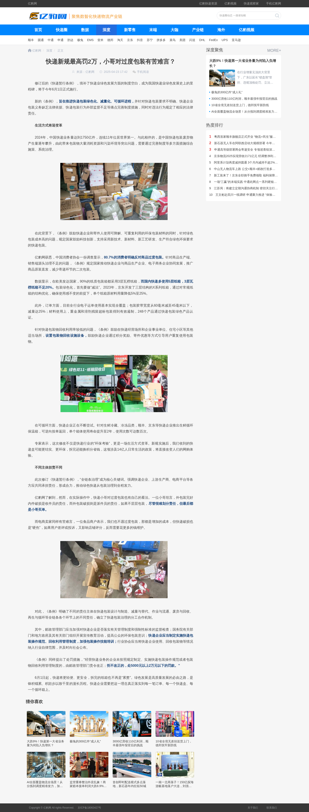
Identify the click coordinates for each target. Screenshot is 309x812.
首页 (38, 30)
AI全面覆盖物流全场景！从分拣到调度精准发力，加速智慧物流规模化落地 (45, 786)
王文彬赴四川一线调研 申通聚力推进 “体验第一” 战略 (247, 194)
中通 (51, 40)
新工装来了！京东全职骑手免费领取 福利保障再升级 (246, 175)
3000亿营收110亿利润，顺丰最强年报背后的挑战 (244, 98)
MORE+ (274, 50)
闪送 (192, 40)
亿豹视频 (230, 3)
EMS (90, 40)
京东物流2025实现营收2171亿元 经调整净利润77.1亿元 (248, 156)
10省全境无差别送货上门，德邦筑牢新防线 (240, 105)
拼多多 (161, 40)
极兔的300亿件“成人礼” (85, 741)
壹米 (100, 40)
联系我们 (272, 807)
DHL (202, 40)
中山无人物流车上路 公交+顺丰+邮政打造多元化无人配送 (249, 169)
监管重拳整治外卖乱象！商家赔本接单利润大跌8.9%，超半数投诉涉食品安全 (88, 786)
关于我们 (253, 807)
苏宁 (150, 40)
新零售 (130, 30)
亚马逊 (236, 40)
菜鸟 (173, 40)
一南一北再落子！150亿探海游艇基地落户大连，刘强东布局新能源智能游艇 (175, 786)
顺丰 (31, 40)
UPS (225, 40)
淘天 (120, 40)
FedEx (213, 40)
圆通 (41, 40)
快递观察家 (251, 3)
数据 (85, 30)
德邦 (110, 40)
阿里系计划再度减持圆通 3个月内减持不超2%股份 (245, 162)
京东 (130, 40)
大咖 (174, 30)
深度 (106, 30)
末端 (153, 30)
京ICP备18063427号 (89, 807)
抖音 (140, 40)
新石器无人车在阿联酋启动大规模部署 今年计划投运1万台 (250, 143)
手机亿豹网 (273, 3)
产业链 (198, 30)
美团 (182, 40)
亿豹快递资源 (208, 3)
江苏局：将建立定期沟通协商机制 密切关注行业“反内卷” (249, 188)
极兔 (80, 40)
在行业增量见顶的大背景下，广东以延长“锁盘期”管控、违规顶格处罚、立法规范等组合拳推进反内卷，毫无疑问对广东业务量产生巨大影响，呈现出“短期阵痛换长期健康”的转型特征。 (255, 77)
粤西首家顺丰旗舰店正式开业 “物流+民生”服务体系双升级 (250, 136)
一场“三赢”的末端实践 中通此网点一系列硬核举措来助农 (249, 182)
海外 (221, 30)
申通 (61, 40)
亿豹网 (32, 3)
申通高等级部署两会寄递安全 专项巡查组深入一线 (245, 149)
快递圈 (61, 30)
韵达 (70, 40)
